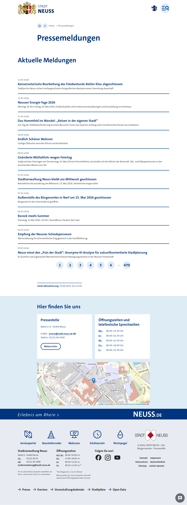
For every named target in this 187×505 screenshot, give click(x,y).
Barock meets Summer (33, 216)
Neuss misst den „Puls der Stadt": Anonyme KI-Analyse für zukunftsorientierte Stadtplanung (82, 252)
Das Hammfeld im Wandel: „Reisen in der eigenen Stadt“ (58, 121)
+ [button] (41, 366)
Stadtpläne (98, 490)
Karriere (42, 490)
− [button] (41, 370)
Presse (51, 25)
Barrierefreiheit (157, 461)
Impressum (155, 458)
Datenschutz (141, 461)
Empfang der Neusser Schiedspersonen (45, 234)
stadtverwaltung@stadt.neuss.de (34, 465)
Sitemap (142, 465)
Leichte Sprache (156, 465)
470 (127, 265)
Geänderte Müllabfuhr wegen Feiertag (45, 157)
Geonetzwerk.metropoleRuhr (135, 404)
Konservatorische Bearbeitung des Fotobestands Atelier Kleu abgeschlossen (70, 84)
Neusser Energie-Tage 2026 (36, 102)
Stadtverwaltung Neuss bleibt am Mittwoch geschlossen (57, 179)
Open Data (119, 490)
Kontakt (144, 458)
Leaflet (100, 404)
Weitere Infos (50, 346)
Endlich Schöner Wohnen (35, 139)
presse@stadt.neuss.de (61, 333)
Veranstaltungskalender (69, 490)
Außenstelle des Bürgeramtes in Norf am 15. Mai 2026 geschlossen (64, 197)
